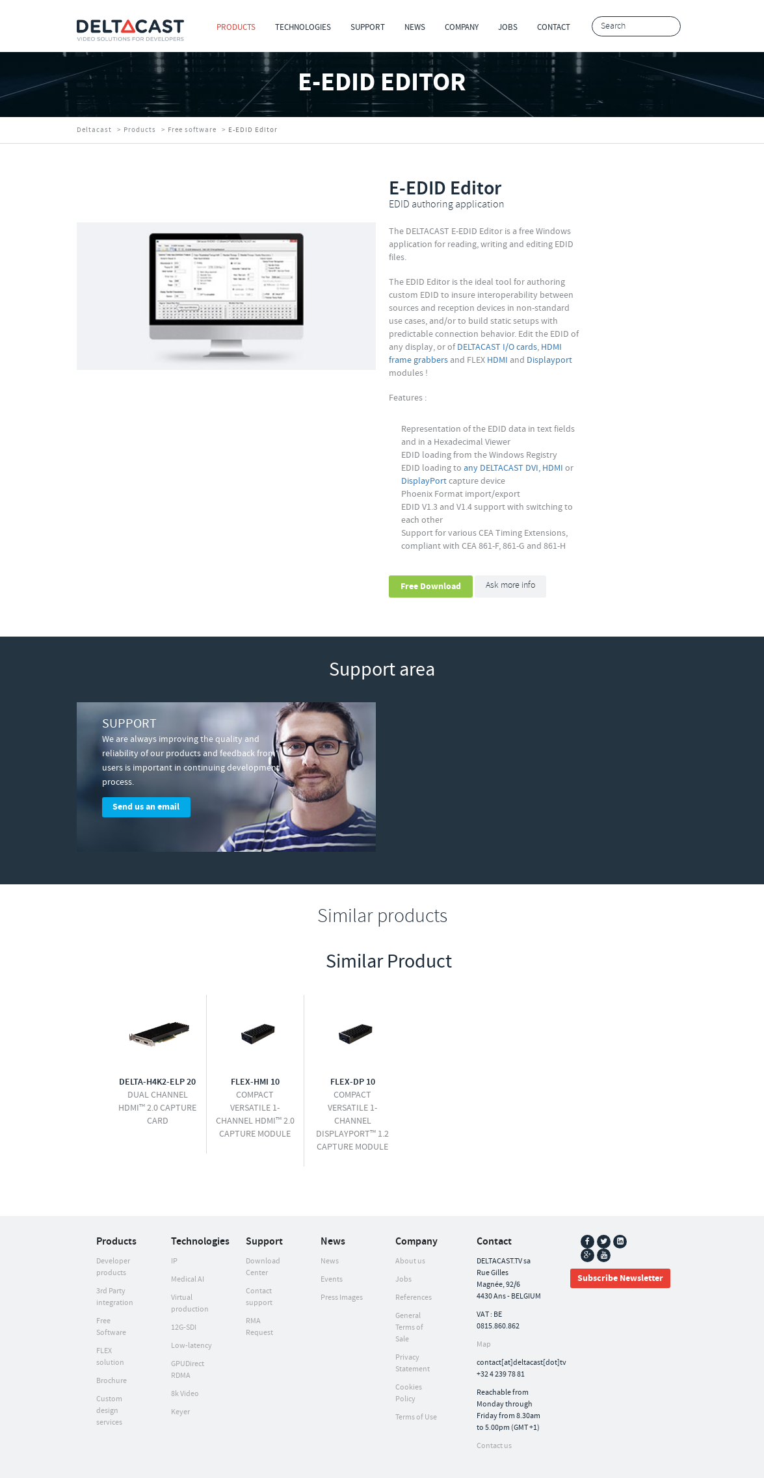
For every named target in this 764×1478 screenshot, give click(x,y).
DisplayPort (424, 481)
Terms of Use (416, 1381)
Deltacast (94, 130)
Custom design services (109, 1374)
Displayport (549, 360)
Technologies (303, 27)
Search (667, 27)
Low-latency (191, 1309)
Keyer (180, 1375)
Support (367, 27)
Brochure (111, 1344)
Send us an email (145, 806)
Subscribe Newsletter (620, 1241)
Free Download (431, 586)
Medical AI (187, 1243)
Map (484, 1308)
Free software (192, 130)
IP (174, 1225)
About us (410, 1225)
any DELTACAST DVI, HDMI (513, 468)
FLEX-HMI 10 (255, 1045)
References (413, 1261)
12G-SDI (183, 1291)
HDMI (497, 360)
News (414, 27)
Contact (553, 27)
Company (462, 27)
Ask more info (510, 585)
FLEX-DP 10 (352, 1045)
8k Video (185, 1357)
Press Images (342, 1261)
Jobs (508, 27)
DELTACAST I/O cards (497, 347)
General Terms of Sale (409, 1291)
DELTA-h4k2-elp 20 (157, 1045)
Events (332, 1243)
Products (236, 27)
